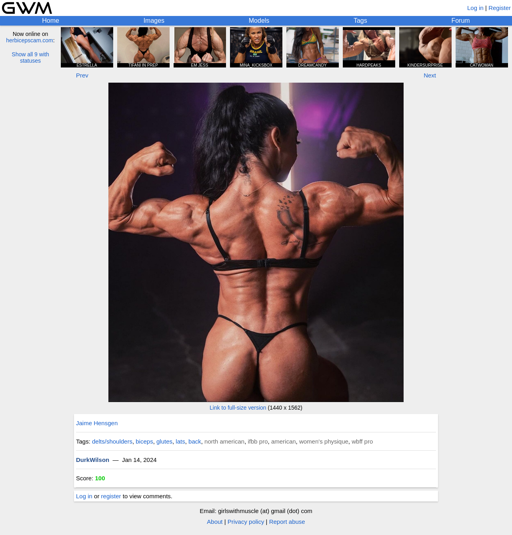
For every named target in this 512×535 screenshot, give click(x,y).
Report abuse (287, 521)
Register (499, 7)
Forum (460, 20)
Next (430, 75)
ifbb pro (258, 441)
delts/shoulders (112, 441)
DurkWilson (92, 459)
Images (154, 20)
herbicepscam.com (29, 40)
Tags (360, 20)
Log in (475, 7)
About (214, 521)
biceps (144, 441)
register (111, 496)
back (194, 441)
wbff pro (362, 441)
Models (259, 20)
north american (224, 441)
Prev (82, 75)
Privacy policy (246, 521)
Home (50, 20)
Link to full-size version (238, 407)
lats (180, 441)
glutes (164, 441)
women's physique (323, 441)
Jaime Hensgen (97, 423)
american (283, 441)
